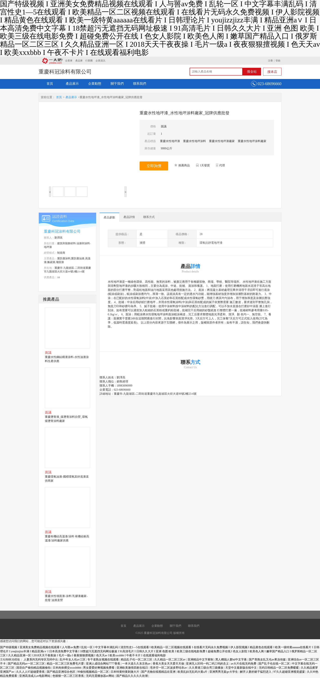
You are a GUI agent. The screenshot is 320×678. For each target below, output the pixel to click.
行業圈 (89, 60)
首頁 (50, 83)
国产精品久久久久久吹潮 (132, 675)
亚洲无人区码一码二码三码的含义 (208, 663)
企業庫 (68, 60)
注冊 (270, 60)
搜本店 (272, 71)
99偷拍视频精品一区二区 (93, 671)
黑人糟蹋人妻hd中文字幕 (231, 659)
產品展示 (72, 83)
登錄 (278, 60)
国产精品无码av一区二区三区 (27, 663)
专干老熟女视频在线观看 (103, 659)
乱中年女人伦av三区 (73, 659)
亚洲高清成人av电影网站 (35, 675)
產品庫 (79, 60)
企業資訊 (100, 60)
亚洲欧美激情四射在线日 (133, 667)
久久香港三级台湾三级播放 (206, 667)
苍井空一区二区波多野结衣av (169, 667)
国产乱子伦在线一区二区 (274, 663)
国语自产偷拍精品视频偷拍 (33, 667)
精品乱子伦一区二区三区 (137, 659)
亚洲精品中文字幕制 (201, 659)
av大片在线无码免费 (244, 663)
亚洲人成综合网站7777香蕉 (103, 663)
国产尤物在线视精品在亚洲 (158, 671)
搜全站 (252, 71)
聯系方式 (149, 217)
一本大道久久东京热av (136, 663)
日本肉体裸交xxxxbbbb (67, 667)
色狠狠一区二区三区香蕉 (68, 675)
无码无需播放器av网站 (100, 675)
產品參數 (109, 217)
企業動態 (94, 83)
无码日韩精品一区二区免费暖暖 (279, 667)
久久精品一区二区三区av (170, 659)
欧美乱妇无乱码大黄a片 (193, 671)
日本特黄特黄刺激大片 (125, 671)
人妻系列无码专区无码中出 (41, 659)
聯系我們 (139, 83)
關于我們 (117, 83)
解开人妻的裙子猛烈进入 (256, 671)
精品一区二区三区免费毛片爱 (66, 663)
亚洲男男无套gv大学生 (224, 671)
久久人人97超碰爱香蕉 (31, 671)
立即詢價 (154, 166)
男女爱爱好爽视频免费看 (99, 667)
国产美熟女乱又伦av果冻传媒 (268, 659)
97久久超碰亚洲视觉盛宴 (289, 671)
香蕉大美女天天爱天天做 (169, 663)
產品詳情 (129, 217)
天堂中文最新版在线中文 (241, 667)
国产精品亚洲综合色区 (61, 671)
